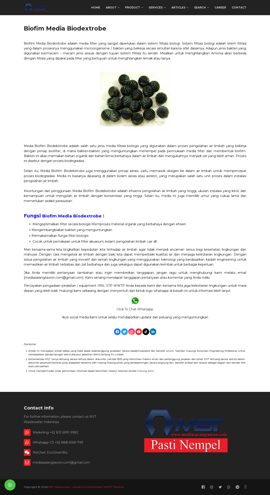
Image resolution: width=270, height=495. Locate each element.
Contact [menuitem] (239, 7)
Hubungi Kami (145, 371)
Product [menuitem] (132, 7)
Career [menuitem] (220, 7)
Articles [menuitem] (178, 7)
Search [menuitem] (200, 7)
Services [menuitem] (156, 7)
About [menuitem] (111, 7)
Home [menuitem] (95, 7)
